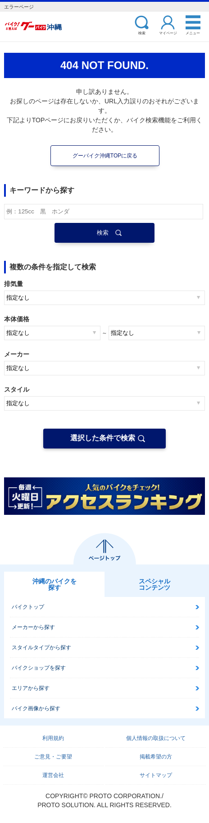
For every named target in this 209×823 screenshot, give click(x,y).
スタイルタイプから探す (41, 647)
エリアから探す (31, 688)
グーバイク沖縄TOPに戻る (105, 156)
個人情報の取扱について (156, 738)
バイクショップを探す (39, 668)
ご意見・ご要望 (53, 757)
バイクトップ (28, 607)
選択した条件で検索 (102, 438)
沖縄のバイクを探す (54, 584)
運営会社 (53, 775)
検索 (141, 33)
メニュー (193, 33)
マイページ (168, 33)
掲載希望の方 (156, 757)
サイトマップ (156, 775)
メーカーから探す (33, 627)
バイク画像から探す (36, 708)
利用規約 (53, 738)
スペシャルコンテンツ (154, 584)
